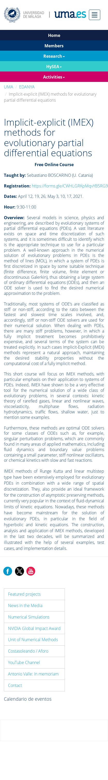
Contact (15, 685)
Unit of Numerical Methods (33, 639)
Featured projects (24, 594)
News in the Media (25, 605)
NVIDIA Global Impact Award (34, 628)
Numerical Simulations (28, 617)
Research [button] (54, 56)
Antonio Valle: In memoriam (33, 674)
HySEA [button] (54, 66)
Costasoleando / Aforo (28, 651)
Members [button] (54, 46)
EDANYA (27, 87)
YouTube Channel (24, 662)
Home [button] (54, 35)
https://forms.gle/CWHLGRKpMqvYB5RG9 (70, 186)
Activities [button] (54, 77)
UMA (8, 87)
